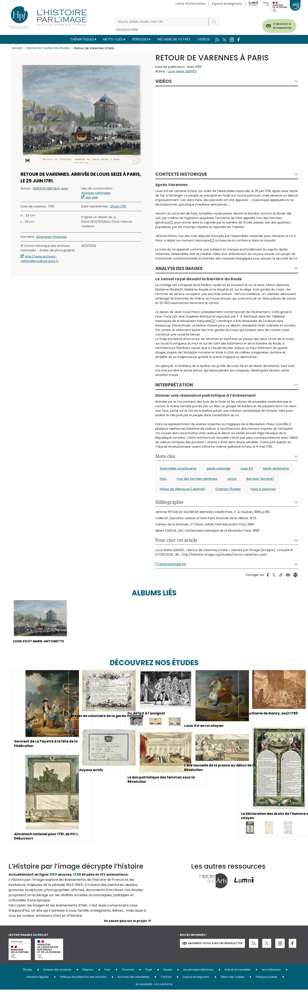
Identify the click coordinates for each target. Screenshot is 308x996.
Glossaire (128, 976)
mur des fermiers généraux (197, 479)
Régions (88, 976)
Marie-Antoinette (276, 468)
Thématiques (82, 39)
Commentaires (170, 564)
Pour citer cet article (176, 540)
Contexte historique (181, 174)
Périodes (140, 39)
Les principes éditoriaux (198, 976)
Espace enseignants (227, 3)
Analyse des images (179, 268)
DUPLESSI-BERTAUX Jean (50, 188)
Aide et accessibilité (237, 976)
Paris (163, 479)
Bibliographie (169, 502)
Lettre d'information (191, 3)
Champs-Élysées (228, 489)
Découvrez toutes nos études (49, 48)
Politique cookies (266, 983)
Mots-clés (113, 39)
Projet (148, 976)
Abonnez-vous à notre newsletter (212, 949)
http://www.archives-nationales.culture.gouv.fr (40, 258)
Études (27, 976)
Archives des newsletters (134, 983)
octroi (232, 479)
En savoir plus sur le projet (125, 927)
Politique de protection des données (83, 983)
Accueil (17, 48)
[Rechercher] (162, 22)
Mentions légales (38, 983)
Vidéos (203, 39)
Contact (166, 983)
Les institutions (271, 976)
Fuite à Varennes (263, 489)
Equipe (167, 976)
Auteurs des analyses (57, 976)
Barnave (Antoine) (260, 479)
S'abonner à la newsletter (279, 25)
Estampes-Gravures (52, 237)
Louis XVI (246, 468)
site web (92, 197)
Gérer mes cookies (232, 983)
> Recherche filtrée (126, 29)
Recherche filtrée (174, 39)
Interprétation (174, 385)
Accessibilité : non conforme (154, 990)
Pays (107, 976)
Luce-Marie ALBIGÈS (182, 71)
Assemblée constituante (178, 468)
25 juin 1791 (118, 206)
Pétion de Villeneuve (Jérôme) (182, 489)
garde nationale (218, 468)
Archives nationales (95, 193)
